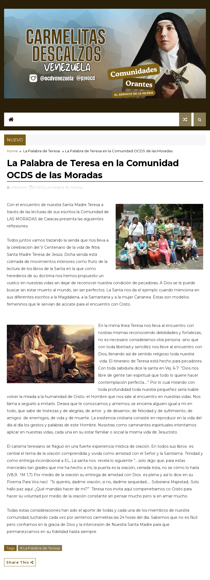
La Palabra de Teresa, (64, 187)
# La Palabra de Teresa (40, 548)
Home (12, 151)
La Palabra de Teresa (41, 151)
